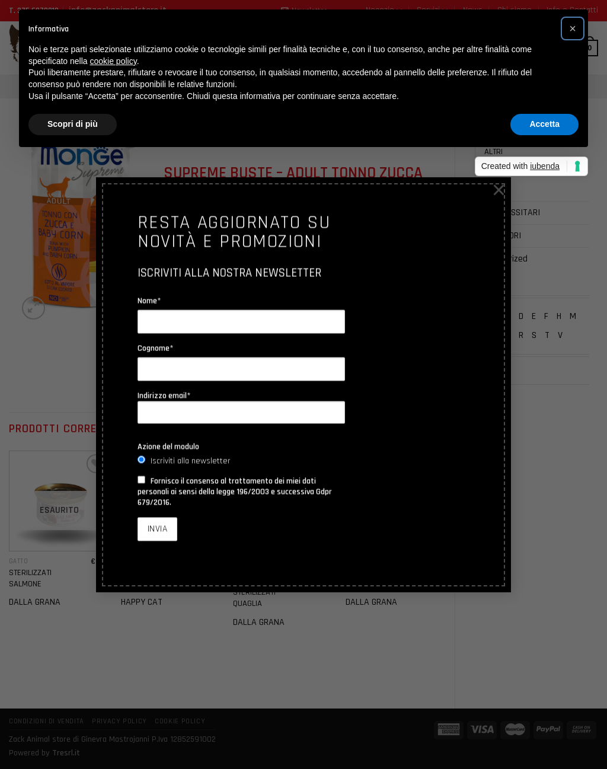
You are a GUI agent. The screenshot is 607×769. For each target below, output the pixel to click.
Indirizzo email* (241, 407)
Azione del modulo (168, 446)
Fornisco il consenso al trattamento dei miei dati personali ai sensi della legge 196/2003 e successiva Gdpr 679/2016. (235, 492)
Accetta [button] (544, 124)
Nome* (149, 300)
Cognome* (156, 348)
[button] (572, 28)
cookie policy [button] (113, 61)
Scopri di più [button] (72, 124)
